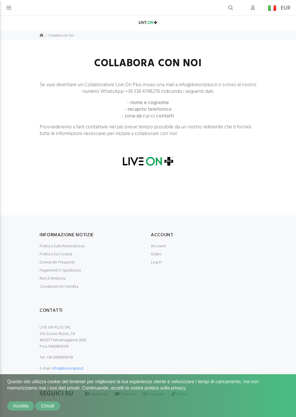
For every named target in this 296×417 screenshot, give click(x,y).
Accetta (20, 405)
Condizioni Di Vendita (59, 286)
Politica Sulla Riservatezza (62, 246)
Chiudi (47, 405)
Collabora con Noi (61, 35)
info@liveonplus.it (68, 368)
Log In (156, 262)
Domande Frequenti (57, 262)
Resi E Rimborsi (53, 278)
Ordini (156, 254)
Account (158, 246)
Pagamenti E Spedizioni (60, 270)
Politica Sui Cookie (56, 254)
